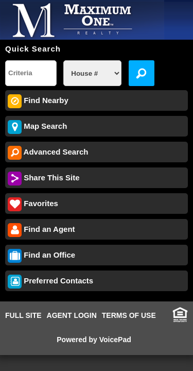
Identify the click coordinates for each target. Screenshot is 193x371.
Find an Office (41, 256)
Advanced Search (48, 153)
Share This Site (44, 178)
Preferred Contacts (50, 282)
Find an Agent (41, 230)
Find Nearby (38, 101)
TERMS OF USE (129, 315)
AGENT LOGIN (72, 315)
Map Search (37, 127)
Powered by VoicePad (94, 339)
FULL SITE (23, 315)
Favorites (33, 204)
